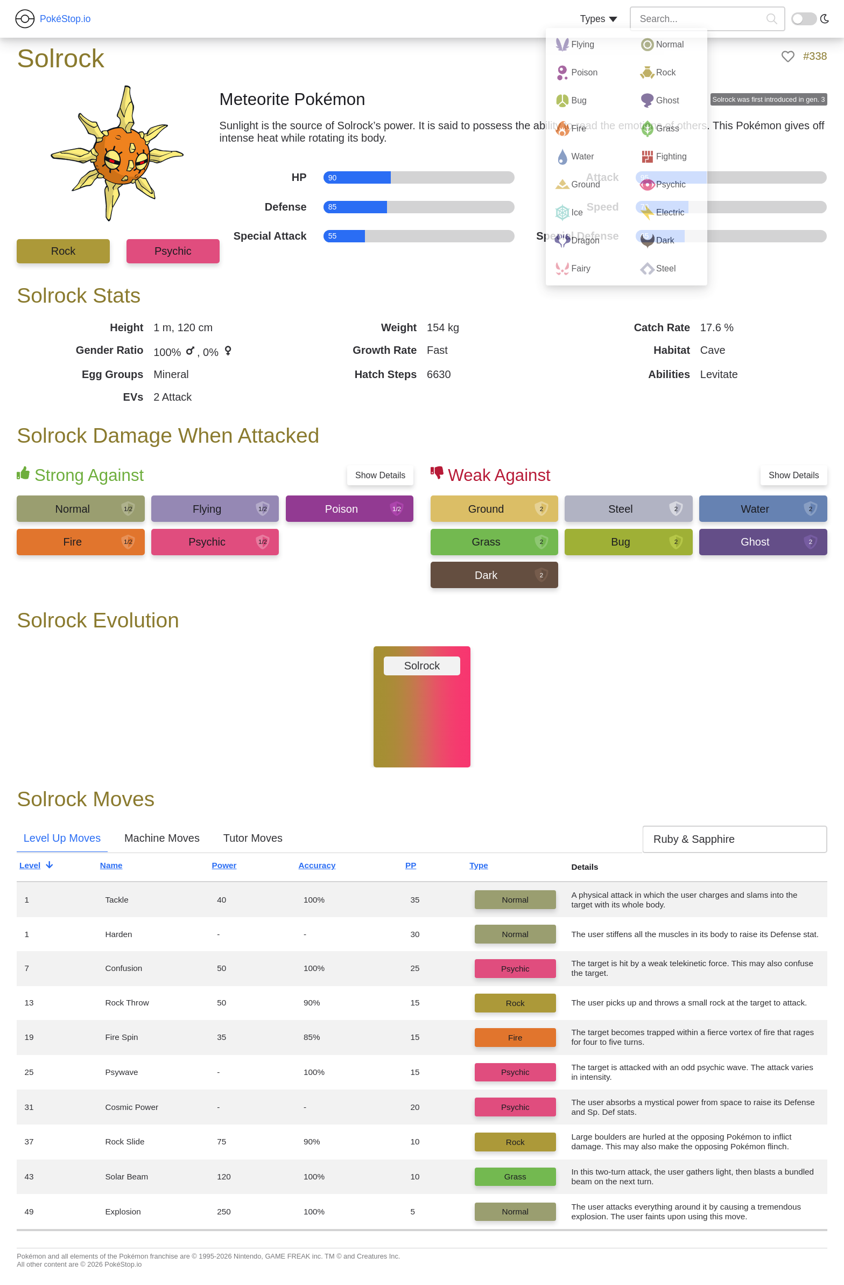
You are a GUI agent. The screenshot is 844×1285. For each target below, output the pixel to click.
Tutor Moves (253, 838)
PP (419, 867)
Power (233, 867)
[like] (788, 56)
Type (487, 867)
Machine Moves (162, 838)
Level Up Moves (62, 838)
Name (120, 867)
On (797, 17)
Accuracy (326, 867)
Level (39, 867)
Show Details (380, 475)
